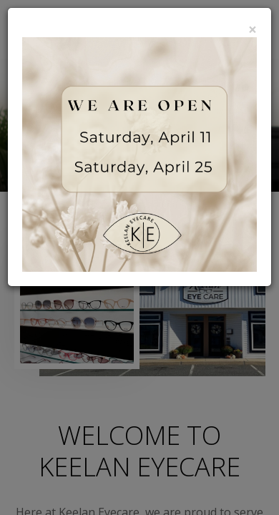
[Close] (252, 29)
